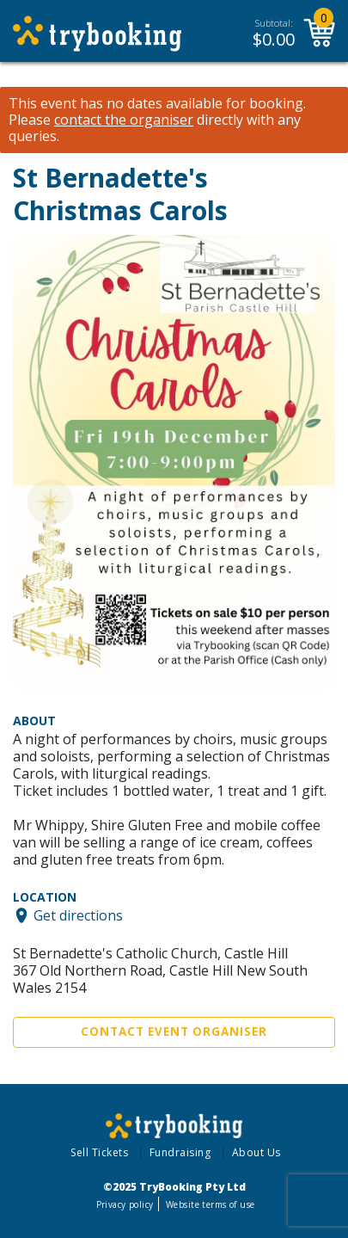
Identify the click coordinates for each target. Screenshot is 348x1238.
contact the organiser (123, 120)
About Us (256, 1152)
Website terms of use (210, 1204)
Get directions (78, 915)
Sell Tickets (99, 1152)
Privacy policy (125, 1204)
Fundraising (180, 1152)
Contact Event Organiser (174, 1031)
